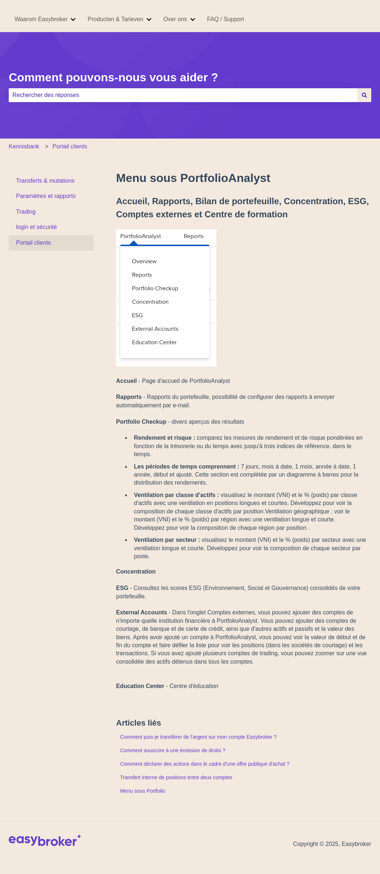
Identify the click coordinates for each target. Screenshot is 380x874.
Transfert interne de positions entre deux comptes (176, 777)
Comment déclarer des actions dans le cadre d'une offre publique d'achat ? (204, 764)
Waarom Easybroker (41, 19)
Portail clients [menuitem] (33, 243)
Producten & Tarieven (115, 19)
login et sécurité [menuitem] (36, 227)
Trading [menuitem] (26, 212)
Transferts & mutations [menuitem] (45, 181)
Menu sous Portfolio (142, 791)
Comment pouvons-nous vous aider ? (113, 77)
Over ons (175, 19)
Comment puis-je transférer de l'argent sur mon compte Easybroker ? (198, 737)
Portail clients (70, 146)
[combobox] (183, 95)
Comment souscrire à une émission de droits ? (172, 750)
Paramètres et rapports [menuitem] (46, 196)
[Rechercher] (364, 95)
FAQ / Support (225, 19)
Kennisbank (24, 146)
